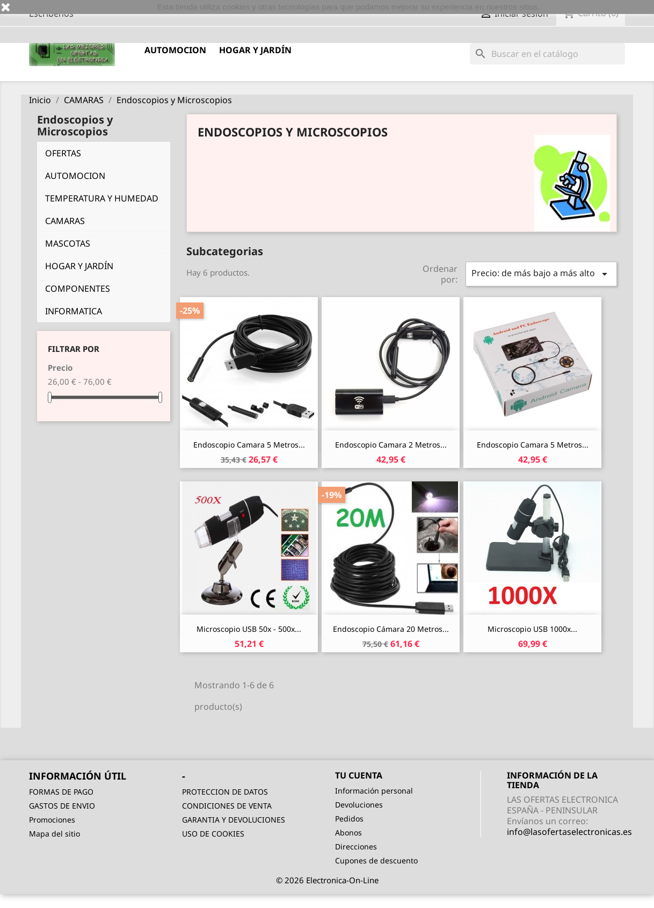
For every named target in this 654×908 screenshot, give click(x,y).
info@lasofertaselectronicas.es (569, 832)
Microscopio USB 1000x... (532, 629)
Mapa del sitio (54, 833)
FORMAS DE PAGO (61, 792)
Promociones (52, 820)
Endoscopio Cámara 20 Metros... (391, 629)
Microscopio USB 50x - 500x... (249, 629)
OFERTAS (63, 153)
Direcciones (356, 846)
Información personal (374, 791)
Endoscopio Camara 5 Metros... (249, 444)
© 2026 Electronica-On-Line (327, 880)
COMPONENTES (77, 288)
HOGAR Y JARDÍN (255, 50)
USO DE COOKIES (213, 833)
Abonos (348, 832)
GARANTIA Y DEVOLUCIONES (233, 820)
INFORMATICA (73, 311)
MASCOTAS (67, 243)
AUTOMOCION (175, 50)
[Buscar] (547, 53)
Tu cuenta (358, 775)
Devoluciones (359, 804)
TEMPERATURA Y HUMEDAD (101, 198)
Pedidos (349, 818)
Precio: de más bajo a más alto (541, 273)
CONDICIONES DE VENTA (227, 806)
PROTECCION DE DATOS (225, 792)
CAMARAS (65, 221)
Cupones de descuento (376, 860)
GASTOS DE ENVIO (62, 806)
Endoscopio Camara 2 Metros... (391, 444)
